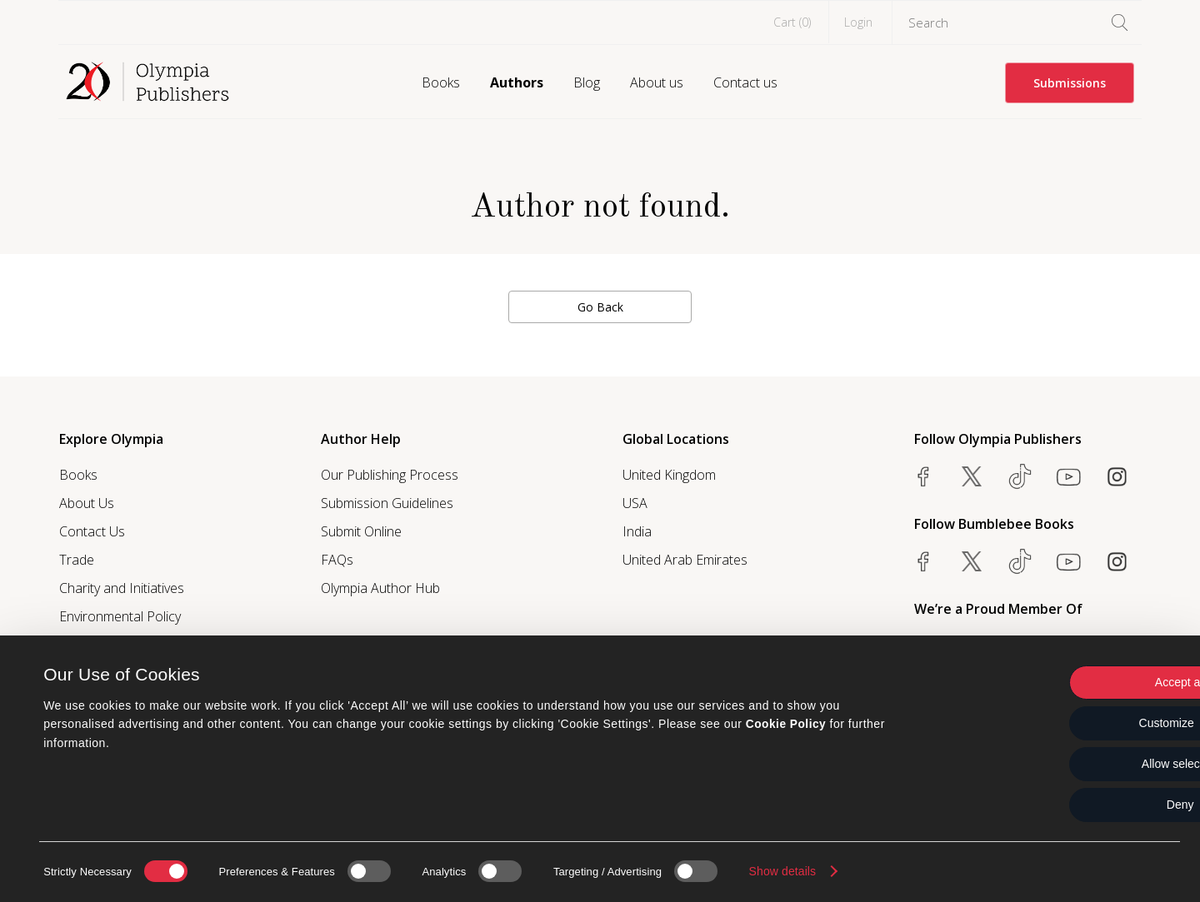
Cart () (792, 22)
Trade (76, 560)
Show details (783, 871)
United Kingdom (669, 475)
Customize (1061, 723)
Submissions (1069, 83)
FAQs (337, 560)
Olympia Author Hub (380, 588)
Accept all (1061, 682)
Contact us (745, 82)
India (637, 531)
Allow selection (1061, 763)
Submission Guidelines (387, 503)
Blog (586, 82)
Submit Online (361, 531)
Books (441, 82)
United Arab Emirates (685, 560)
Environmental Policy (120, 616)
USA (635, 503)
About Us (86, 503)
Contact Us (92, 531)
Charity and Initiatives (121, 588)
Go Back (600, 307)
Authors (516, 82)
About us (656, 82)
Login (858, 22)
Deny (1061, 804)
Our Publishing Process (389, 475)
